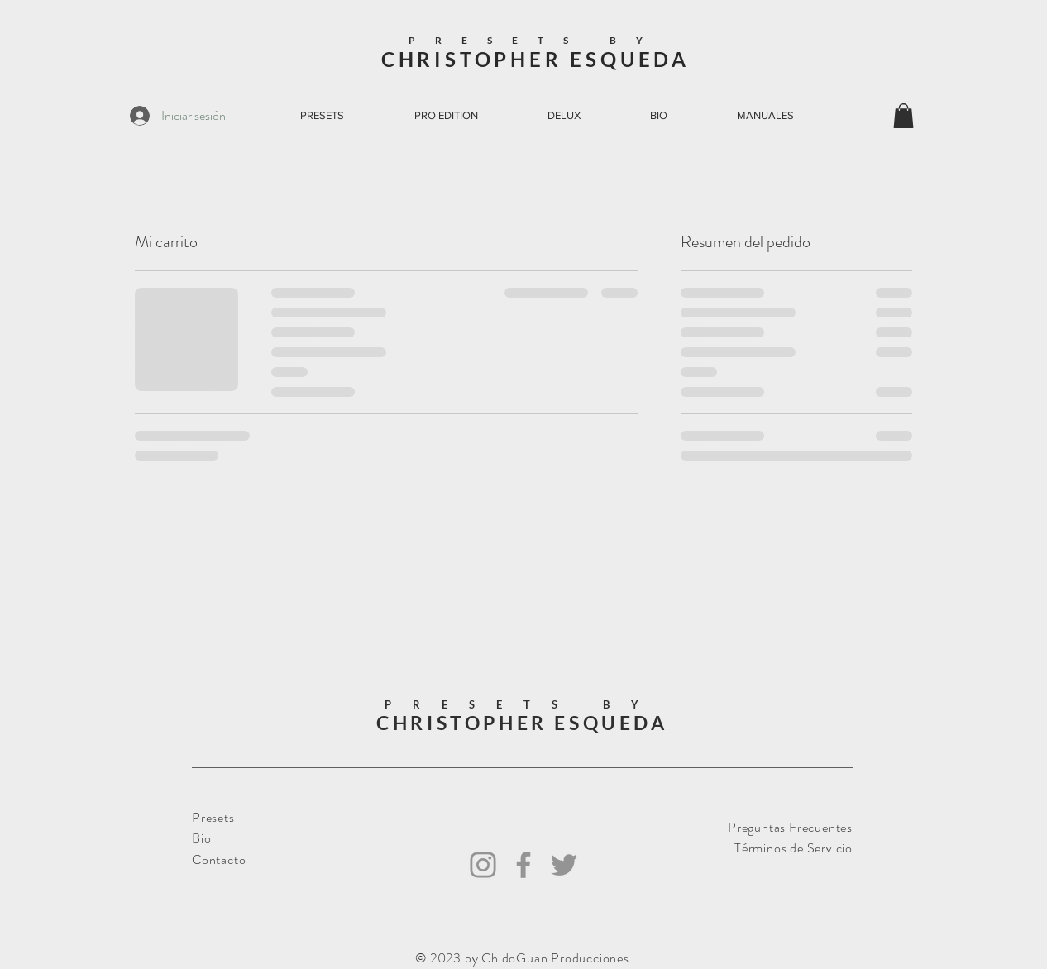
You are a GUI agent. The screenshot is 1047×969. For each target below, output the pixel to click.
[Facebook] (523, 864)
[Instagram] (483, 864)
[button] (903, 115)
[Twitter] (564, 864)
